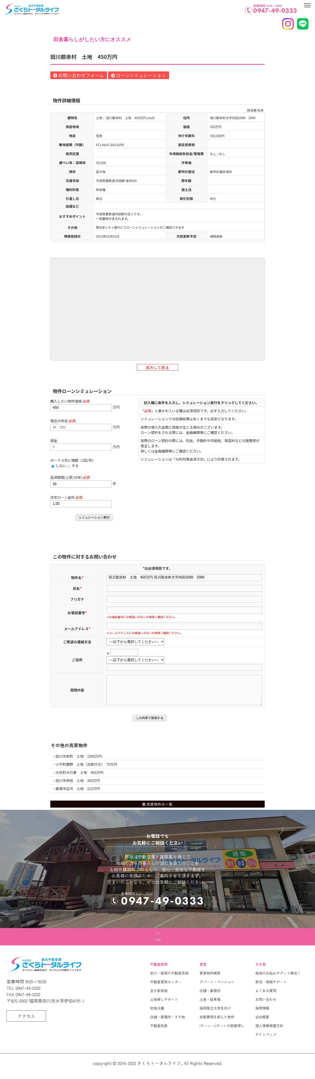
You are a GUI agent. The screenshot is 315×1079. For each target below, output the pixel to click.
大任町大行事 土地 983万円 (79, 778)
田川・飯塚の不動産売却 (169, 979)
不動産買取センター (166, 988)
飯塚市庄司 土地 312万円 (78, 794)
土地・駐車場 (210, 1005)
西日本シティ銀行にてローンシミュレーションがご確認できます (140, 227)
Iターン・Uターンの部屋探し (222, 1031)
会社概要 (262, 1023)
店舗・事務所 (210, 996)
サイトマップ (265, 1040)
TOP (157, 945)
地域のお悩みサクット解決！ (278, 979)
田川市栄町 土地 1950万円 (79, 762)
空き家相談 (159, 996)
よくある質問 (265, 996)
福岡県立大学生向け (215, 1014)
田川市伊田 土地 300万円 (78, 786)
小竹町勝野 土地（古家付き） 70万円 (86, 770)
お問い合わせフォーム (81, 75)
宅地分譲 (157, 1014)
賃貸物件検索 (210, 979)
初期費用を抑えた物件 (217, 1023)
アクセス (26, 1022)
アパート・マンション (217, 988)
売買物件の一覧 (160, 810)
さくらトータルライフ (159, 1069)
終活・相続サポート (271, 988)
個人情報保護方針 (269, 1031)
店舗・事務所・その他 (167, 1023)
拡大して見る (157, 367)
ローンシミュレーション (141, 75)
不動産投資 (159, 1031)
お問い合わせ (265, 1005)
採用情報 (262, 1014)
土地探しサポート (164, 1005)
